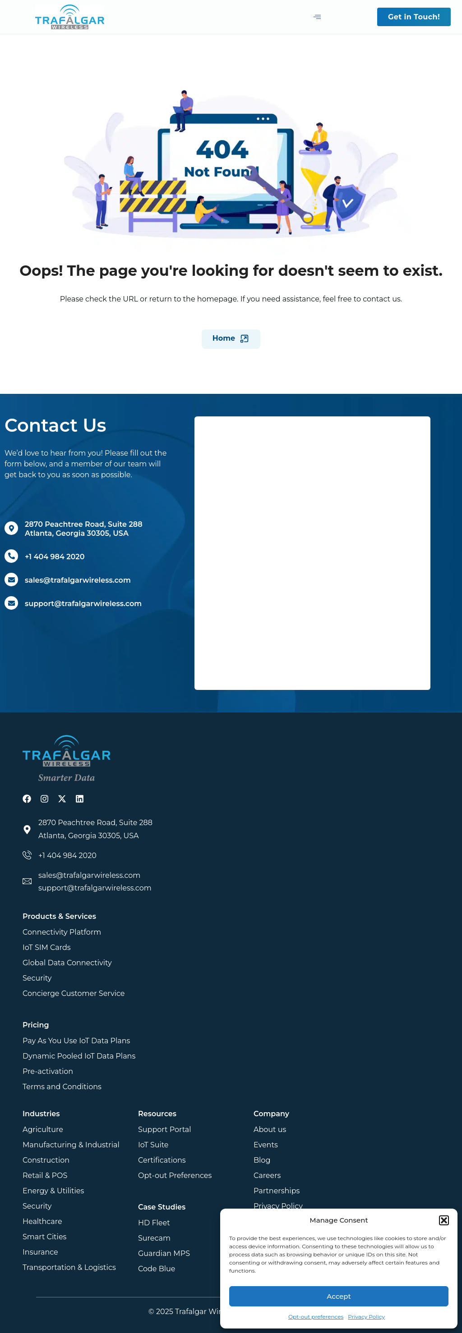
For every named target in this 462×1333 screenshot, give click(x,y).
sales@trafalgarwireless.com (78, 580)
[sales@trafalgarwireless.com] (11, 579)
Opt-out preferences (315, 1316)
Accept (339, 1296)
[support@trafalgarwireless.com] (11, 603)
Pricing (36, 1025)
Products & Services (59, 916)
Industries (41, 1113)
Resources (157, 1113)
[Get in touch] (312, 551)
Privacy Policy (366, 1316)
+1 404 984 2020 (54, 556)
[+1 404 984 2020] (11, 556)
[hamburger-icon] (317, 17)
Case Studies (161, 1207)
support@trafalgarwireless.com (83, 603)
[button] (443, 1220)
